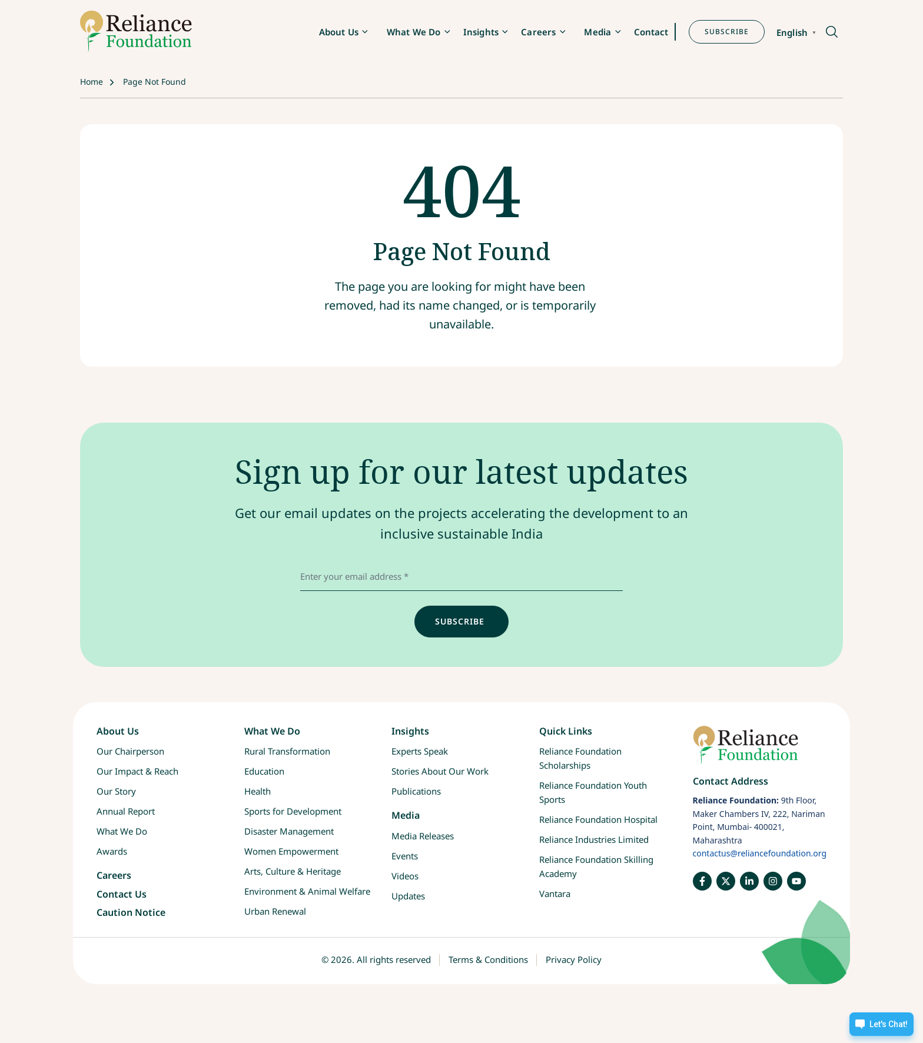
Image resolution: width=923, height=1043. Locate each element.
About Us (338, 32)
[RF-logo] (136, 31)
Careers (538, 32)
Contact (651, 32)
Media (597, 32)
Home (91, 81)
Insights (481, 32)
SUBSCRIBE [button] (727, 31)
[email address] (461, 576)
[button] (831, 32)
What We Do (414, 32)
